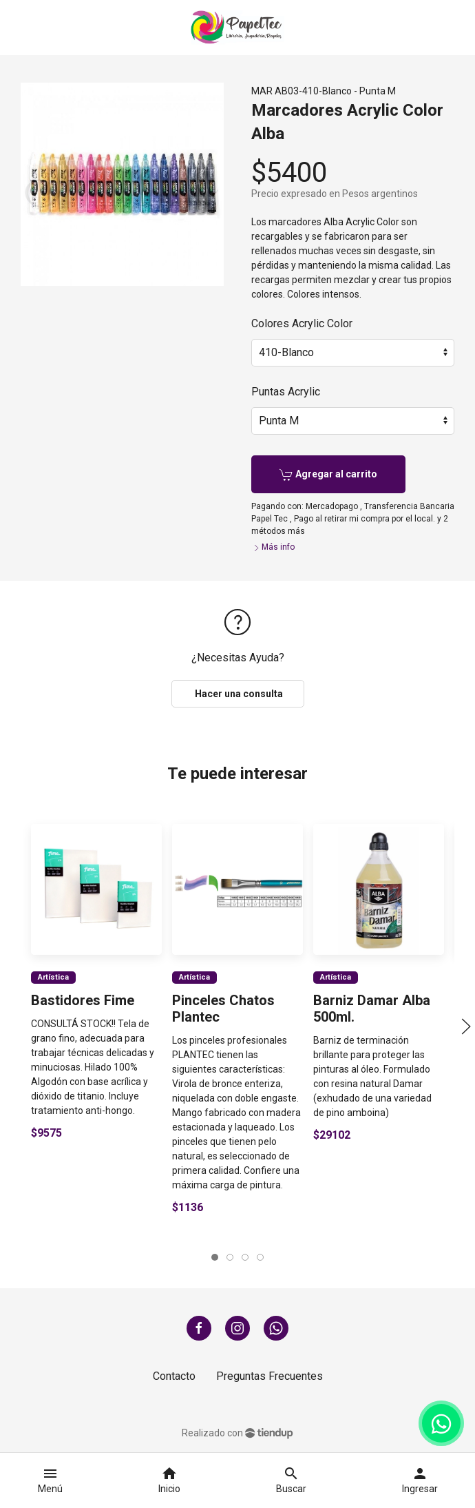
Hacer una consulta (238, 693)
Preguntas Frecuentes (269, 1376)
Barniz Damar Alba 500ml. (371, 1008)
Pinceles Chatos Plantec (223, 1008)
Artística (53, 976)
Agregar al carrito (328, 475)
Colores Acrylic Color (301, 323)
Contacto (174, 1376)
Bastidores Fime (82, 1000)
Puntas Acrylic (285, 391)
